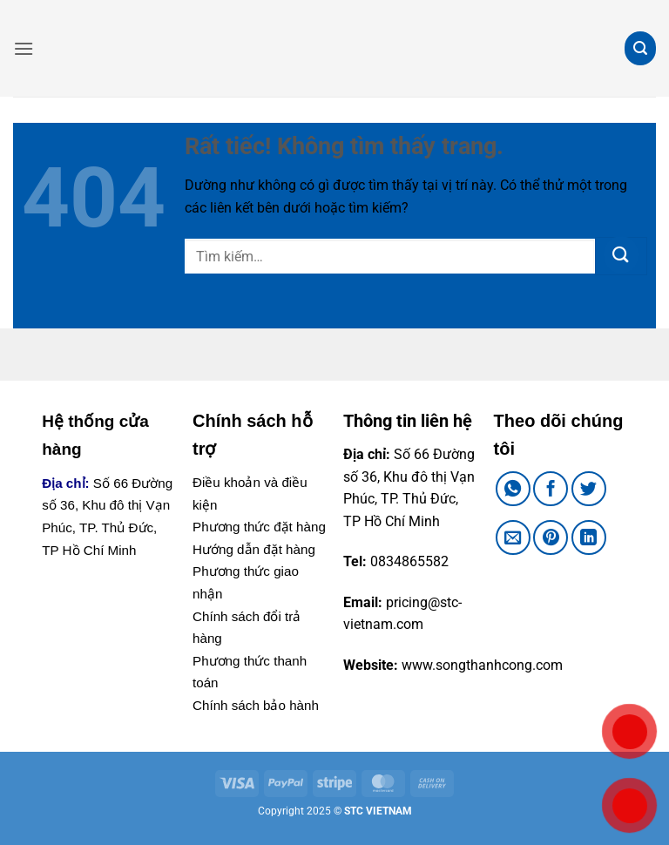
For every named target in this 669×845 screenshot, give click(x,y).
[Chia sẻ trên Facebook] (550, 488)
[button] (23, 48)
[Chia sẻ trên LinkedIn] (588, 537)
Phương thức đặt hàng (259, 526)
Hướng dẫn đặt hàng (254, 549)
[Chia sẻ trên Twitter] (588, 488)
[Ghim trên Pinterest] (550, 537)
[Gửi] (621, 256)
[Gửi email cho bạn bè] (513, 537)
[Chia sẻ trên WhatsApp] (513, 488)
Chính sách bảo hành (256, 705)
